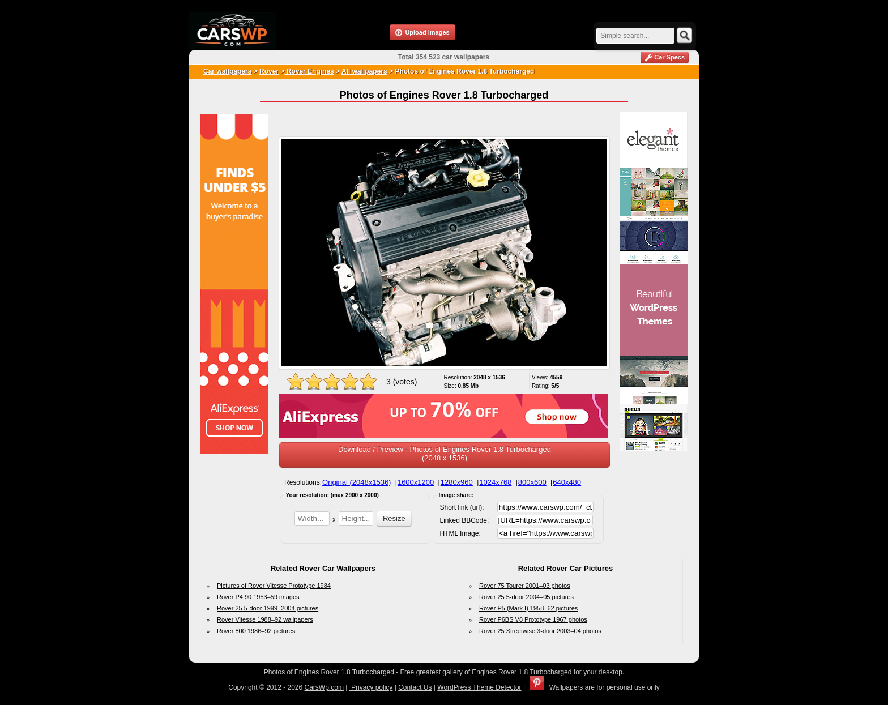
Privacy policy (371, 687)
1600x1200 (416, 482)
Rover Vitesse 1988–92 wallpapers (265, 619)
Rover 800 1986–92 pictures (256, 630)
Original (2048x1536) (356, 482)
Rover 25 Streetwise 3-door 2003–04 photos (540, 630)
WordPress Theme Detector (479, 687)
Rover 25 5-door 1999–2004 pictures (267, 608)
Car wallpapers (227, 71)
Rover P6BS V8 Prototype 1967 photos (533, 619)
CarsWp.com (324, 687)
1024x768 (495, 482)
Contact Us (415, 687)
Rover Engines (309, 71)
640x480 (567, 482)
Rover (269, 71)
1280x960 (457, 482)
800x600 (532, 482)
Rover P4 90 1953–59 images (258, 596)
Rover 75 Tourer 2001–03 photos (524, 585)
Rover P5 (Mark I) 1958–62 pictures (528, 608)
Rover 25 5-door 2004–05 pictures (526, 596)
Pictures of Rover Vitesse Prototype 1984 (274, 585)
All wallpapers (364, 71)
